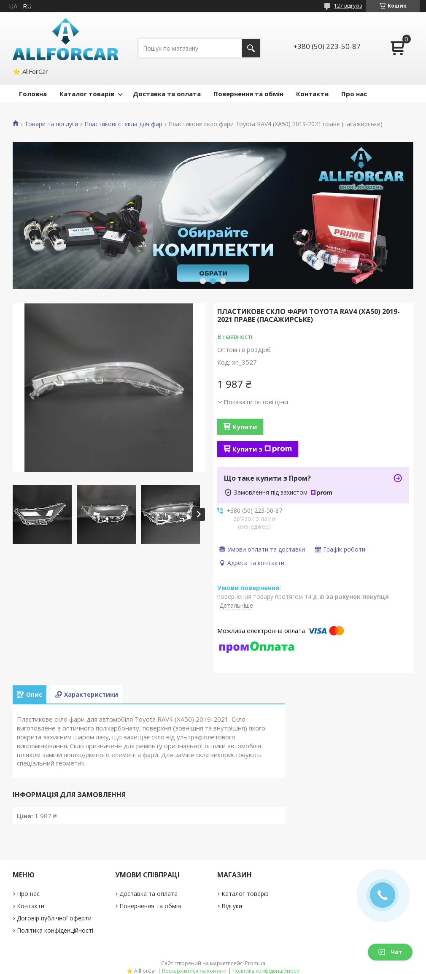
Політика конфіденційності (55, 930)
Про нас (354, 93)
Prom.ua (255, 963)
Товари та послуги (51, 124)
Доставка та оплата (167, 93)
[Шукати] (251, 48)
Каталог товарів (86, 93)
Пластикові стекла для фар (123, 124)
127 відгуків (348, 5)
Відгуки (231, 906)
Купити (244, 426)
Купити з (262, 449)
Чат (390, 952)
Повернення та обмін (248, 93)
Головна (33, 93)
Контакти (312, 93)
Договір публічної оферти (54, 918)
